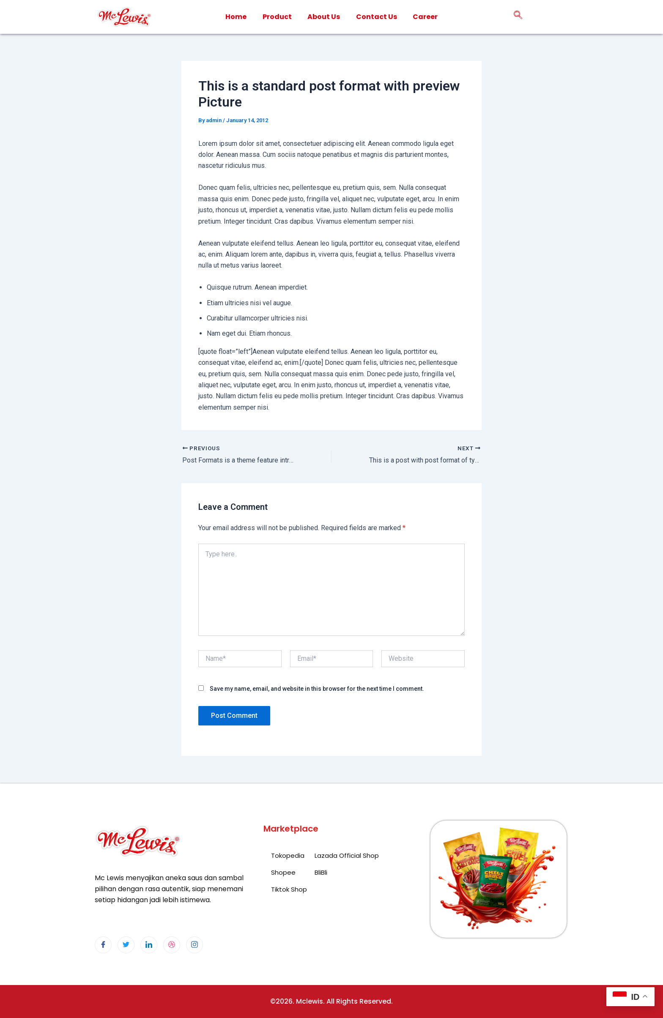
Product (276, 17)
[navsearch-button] (518, 16)
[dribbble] (171, 944)
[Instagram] (194, 944)
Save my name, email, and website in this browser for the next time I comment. (317, 688)
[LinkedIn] (148, 944)
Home (235, 17)
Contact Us (376, 17)
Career (425, 17)
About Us (323, 17)
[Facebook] (103, 944)
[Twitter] (126, 944)
